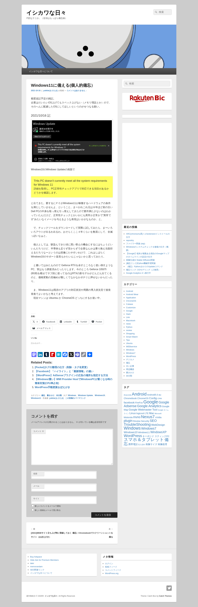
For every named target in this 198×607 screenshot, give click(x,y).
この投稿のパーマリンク (75, 398)
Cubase (129, 304)
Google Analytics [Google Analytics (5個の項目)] (149, 406)
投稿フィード (111, 567)
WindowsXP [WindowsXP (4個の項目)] (158, 432)
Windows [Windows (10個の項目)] (132, 428)
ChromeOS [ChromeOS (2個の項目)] (142, 398)
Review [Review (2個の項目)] (136, 421)
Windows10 (100, 395)
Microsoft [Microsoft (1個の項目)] (158, 413)
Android (129, 291)
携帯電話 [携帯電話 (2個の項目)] (133, 444)
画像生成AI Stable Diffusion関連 (140, 260)
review (129, 330)
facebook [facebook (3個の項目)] (129, 402)
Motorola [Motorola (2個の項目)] (128, 417)
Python (129, 327)
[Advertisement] (147, 170)
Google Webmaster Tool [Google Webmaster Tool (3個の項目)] (143, 409)
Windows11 (36, 398)
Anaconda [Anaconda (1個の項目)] (127, 395)
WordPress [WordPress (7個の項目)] (133, 436)
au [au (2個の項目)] (160, 395)
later (32, 563)
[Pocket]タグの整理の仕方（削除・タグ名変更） (62, 367)
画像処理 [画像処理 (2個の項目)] (162, 444)
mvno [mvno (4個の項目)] (136, 417)
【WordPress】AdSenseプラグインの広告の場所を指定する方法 (71, 375)
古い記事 (130, 366)
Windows (72, 395)
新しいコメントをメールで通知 (48, 506)
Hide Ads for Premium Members (44, 560)
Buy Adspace (36, 557)
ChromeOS (131, 301)
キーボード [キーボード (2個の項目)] (148, 436)
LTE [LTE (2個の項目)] (147, 413)
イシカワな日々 (46, 13)
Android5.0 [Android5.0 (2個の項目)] (152, 395)
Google (129, 311)
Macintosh (130, 320)
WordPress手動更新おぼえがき (52, 387)
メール (36, 486)
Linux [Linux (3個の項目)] (132, 413)
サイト (36, 498)
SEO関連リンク (37, 570)
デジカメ (130, 359)
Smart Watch (132, 337)
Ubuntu (129, 343)
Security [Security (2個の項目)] (145, 421)
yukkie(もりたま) (50, 90)
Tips (128, 340)
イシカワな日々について (41, 71)
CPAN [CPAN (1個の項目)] (159, 398)
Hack (128, 314)
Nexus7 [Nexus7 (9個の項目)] (148, 416)
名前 (35, 473)
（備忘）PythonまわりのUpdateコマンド (144, 266)
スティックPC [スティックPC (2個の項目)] (162, 436)
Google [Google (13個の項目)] (150, 401)
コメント (38, 431)
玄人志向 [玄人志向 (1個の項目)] (141, 444)
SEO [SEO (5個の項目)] (153, 420)
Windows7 (130, 353)
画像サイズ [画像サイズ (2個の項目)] (151, 444)
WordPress (131, 356)
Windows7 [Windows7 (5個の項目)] (148, 428)
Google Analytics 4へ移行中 (138, 273)
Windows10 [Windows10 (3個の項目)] (131, 432)
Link (128, 317)
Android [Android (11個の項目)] (139, 394)
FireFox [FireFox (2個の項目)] (139, 402)
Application (131, 297)
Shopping (130, 333)
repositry (130, 240)
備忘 (43, 395)
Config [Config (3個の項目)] (153, 398)
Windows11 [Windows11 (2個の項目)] (144, 432)
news (128, 324)
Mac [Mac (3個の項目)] (151, 413)
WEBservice (131, 346)
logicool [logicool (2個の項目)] (140, 413)
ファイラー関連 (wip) (135, 243)
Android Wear (132, 294)
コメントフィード (113, 570)
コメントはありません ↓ (77, 90)
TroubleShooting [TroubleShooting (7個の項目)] (137, 424)
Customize (131, 307)
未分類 (59, 395)
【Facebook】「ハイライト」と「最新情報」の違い (64, 371)
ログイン (109, 563)
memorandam (36, 566)
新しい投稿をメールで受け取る (48, 510)
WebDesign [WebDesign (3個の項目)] (158, 424)
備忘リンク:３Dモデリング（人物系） (143, 270)
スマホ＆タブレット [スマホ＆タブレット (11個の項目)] (144, 439)
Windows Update (85, 395)
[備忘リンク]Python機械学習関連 (141, 263)
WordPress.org (111, 573)
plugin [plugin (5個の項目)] (128, 420)
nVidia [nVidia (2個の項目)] (158, 417)
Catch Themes (165, 596)
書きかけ (50, 395)
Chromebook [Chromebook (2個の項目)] (130, 398)
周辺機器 (130, 369)
